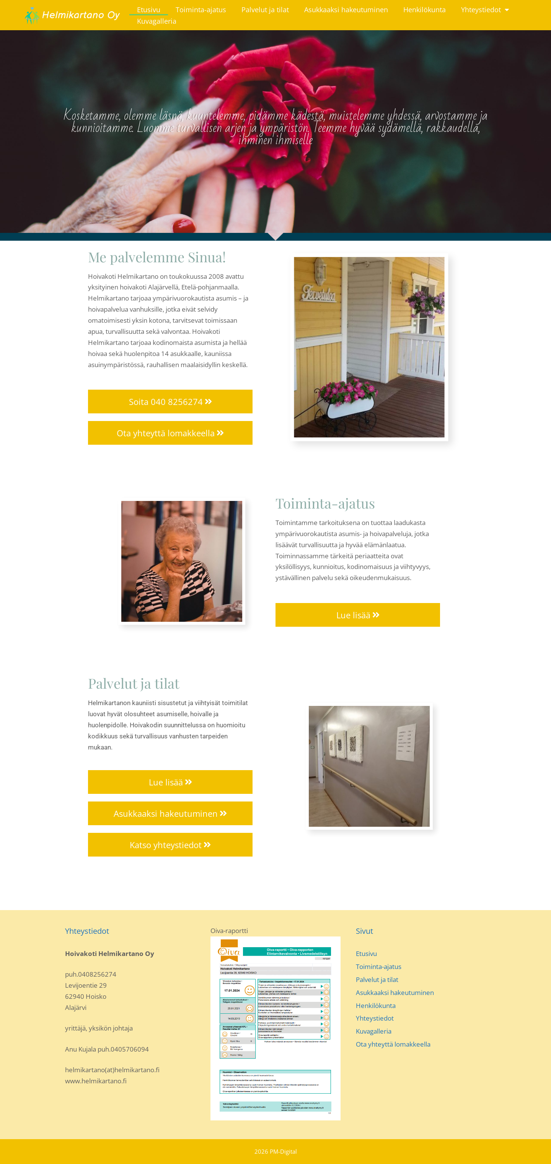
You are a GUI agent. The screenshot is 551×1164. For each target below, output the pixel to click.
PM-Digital (283, 1151)
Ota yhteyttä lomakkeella (393, 1044)
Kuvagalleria (156, 21)
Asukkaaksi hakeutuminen (346, 9)
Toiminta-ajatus (201, 9)
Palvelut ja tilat (265, 9)
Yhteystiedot (485, 9)
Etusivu (148, 9)
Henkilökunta (424, 9)
